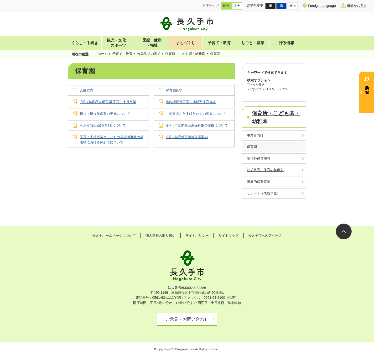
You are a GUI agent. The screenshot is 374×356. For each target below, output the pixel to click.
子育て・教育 (219, 43)
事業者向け (255, 135)
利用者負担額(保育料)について (103, 125)
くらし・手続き (84, 43)
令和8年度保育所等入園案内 (187, 137)
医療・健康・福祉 (151, 42)
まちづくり (185, 43)
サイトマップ (228, 235)
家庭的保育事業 (258, 181)
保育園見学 (174, 90)
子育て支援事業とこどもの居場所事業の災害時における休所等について (111, 139)
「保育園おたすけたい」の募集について (196, 113)
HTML (269, 89)
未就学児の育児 (149, 54)
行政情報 (286, 43)
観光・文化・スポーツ (118, 42)
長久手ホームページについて (114, 235)
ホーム (103, 54)
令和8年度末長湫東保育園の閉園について (197, 125)
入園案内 (86, 90)
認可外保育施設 (258, 158)
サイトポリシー (197, 235)
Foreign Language (319, 5)
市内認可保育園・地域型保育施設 (191, 102)
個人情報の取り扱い (160, 235)
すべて (255, 89)
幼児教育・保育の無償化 (265, 170)
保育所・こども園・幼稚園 (185, 54)
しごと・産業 (252, 43)
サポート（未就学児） (263, 193)
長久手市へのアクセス (265, 235)
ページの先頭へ (344, 231)
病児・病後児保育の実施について (105, 113)
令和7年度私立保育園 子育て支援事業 (108, 102)
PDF (283, 89)
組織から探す (354, 5)
